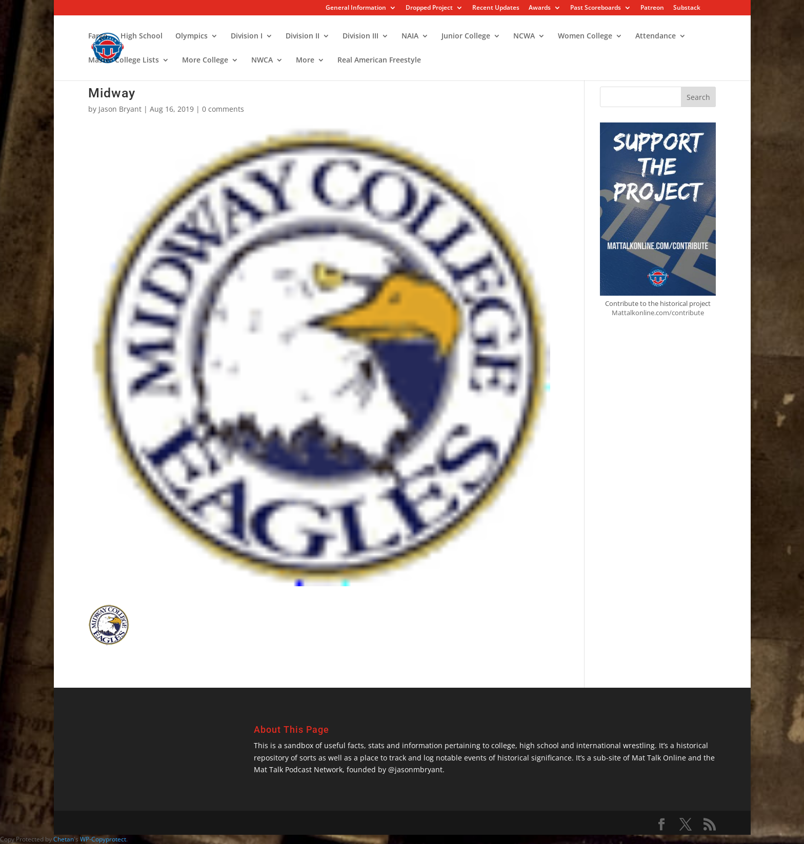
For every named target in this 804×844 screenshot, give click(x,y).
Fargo (98, 36)
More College (205, 60)
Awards (540, 8)
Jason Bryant (120, 109)
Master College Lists (123, 60)
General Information (356, 8)
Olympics (191, 36)
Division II (302, 36)
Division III (360, 36)
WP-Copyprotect (103, 839)
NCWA (524, 36)
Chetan (63, 839)
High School (141, 36)
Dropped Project (429, 8)
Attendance (655, 36)
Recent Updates (495, 8)
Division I (247, 36)
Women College (585, 36)
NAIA (409, 36)
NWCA (262, 60)
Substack (686, 8)
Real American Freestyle (379, 60)
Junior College (465, 36)
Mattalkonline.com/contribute (658, 312)
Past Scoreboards (595, 8)
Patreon (652, 8)
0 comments (223, 109)
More (305, 60)
